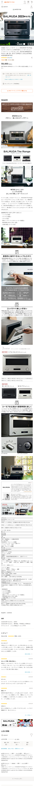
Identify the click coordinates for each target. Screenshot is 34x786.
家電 (13, 752)
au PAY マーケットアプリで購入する (17, 89)
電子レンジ (26, 752)
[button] (32, 56)
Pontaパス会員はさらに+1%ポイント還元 (14, 78)
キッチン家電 (19, 752)
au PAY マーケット (5, 752)
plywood (13, 762)
